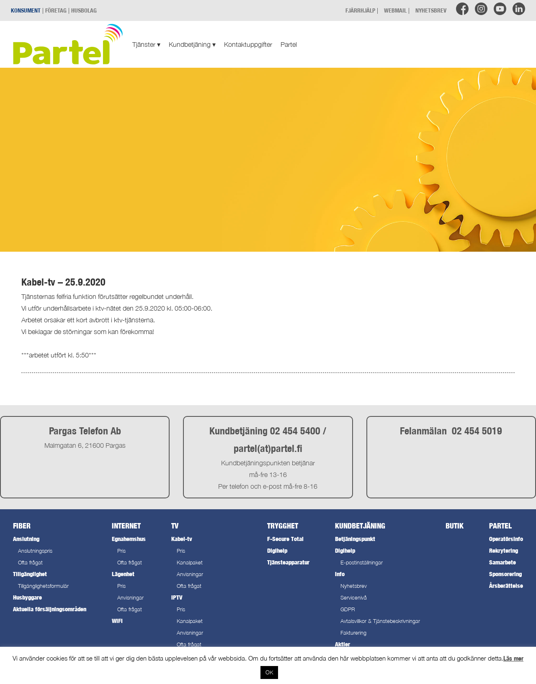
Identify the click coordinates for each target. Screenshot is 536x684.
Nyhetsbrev (353, 586)
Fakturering (353, 633)
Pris (121, 551)
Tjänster (146, 44)
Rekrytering (503, 550)
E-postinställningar (361, 562)
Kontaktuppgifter (248, 44)
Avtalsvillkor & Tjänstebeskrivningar (380, 621)
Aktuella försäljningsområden (49, 609)
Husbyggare (27, 597)
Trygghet (282, 525)
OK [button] (269, 672)
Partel (289, 44)
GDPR (347, 609)
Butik (455, 525)
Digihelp (277, 550)
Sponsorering (505, 573)
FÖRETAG (56, 10)
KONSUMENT (26, 10)
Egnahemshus (129, 538)
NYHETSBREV (430, 10)
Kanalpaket (190, 562)
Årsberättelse (506, 585)
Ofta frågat (30, 562)
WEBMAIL (395, 10)
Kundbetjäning (192, 44)
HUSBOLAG (84, 10)
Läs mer (513, 658)
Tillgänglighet (30, 573)
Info (340, 573)
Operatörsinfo (506, 538)
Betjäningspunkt (355, 538)
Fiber (22, 525)
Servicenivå (353, 598)
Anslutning (26, 538)
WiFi (117, 620)
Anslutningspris (35, 551)
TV (174, 525)
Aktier (342, 644)
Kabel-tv (181, 538)
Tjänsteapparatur (288, 562)
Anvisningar (130, 598)
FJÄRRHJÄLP (360, 10)
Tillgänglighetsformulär (43, 586)
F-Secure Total (285, 538)
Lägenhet (123, 573)
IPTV (176, 597)
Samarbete (502, 562)
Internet (126, 525)
